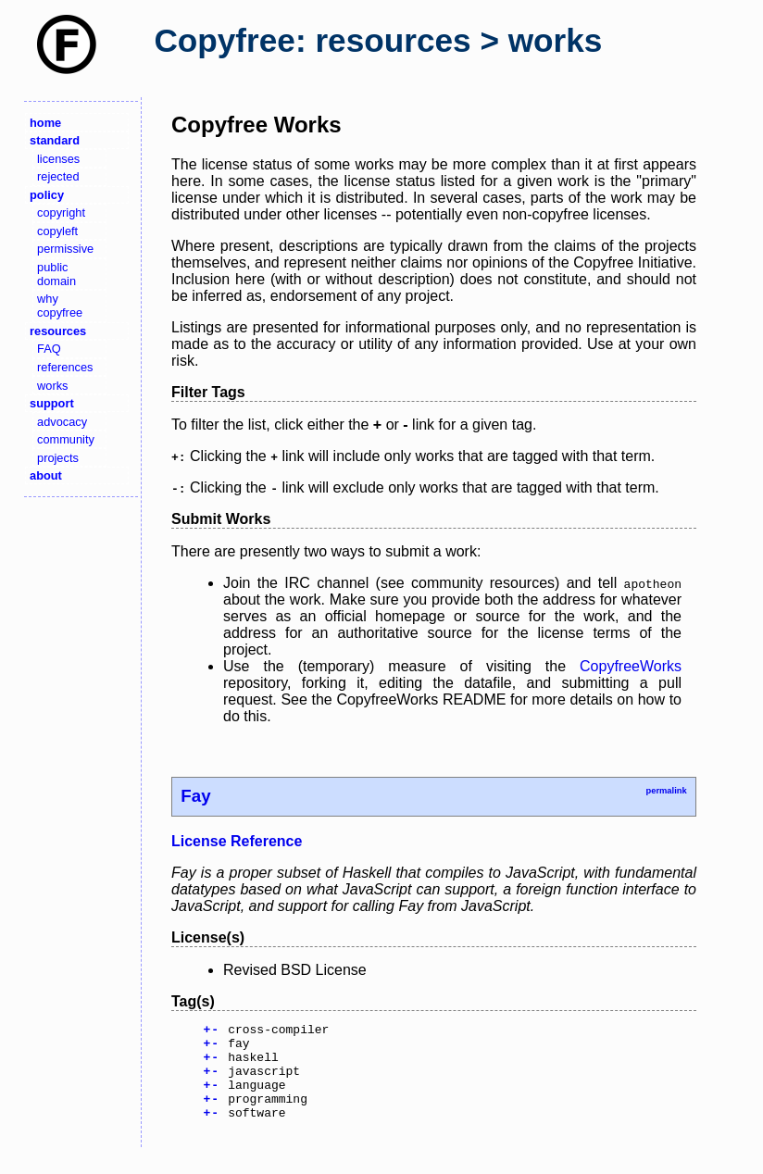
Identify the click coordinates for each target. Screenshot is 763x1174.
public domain (56, 274)
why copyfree (59, 305)
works (52, 386)
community (65, 439)
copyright (61, 212)
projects (58, 458)
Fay (195, 796)
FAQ (49, 349)
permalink (665, 790)
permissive (65, 249)
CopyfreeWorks (631, 666)
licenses (58, 159)
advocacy (62, 422)
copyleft (57, 231)
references (65, 367)
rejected (58, 176)
